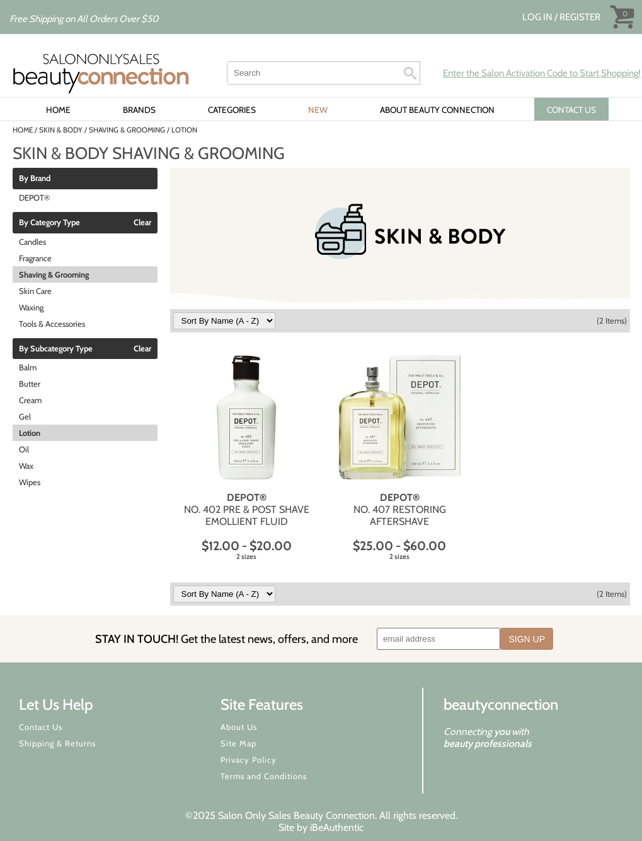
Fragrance (35, 258)
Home (58, 110)
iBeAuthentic (337, 827)
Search (410, 73)
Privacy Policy (249, 760)
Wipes (29, 482)
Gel (25, 416)
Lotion (29, 433)
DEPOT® (34, 197)
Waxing (31, 307)
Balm (28, 367)
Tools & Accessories (52, 324)
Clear (142, 222)
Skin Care (35, 291)
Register (579, 17)
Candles (32, 242)
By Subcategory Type (56, 348)
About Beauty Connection (437, 110)
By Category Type (49, 222)
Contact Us (40, 727)
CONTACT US (571, 110)
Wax (26, 466)
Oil (24, 449)
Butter (29, 384)
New (318, 110)
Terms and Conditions (264, 776)
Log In (538, 17)
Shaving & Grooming (54, 274)
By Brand (34, 178)
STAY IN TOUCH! (226, 639)
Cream (30, 400)
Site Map (238, 743)
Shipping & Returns (57, 743)
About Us (239, 727)
